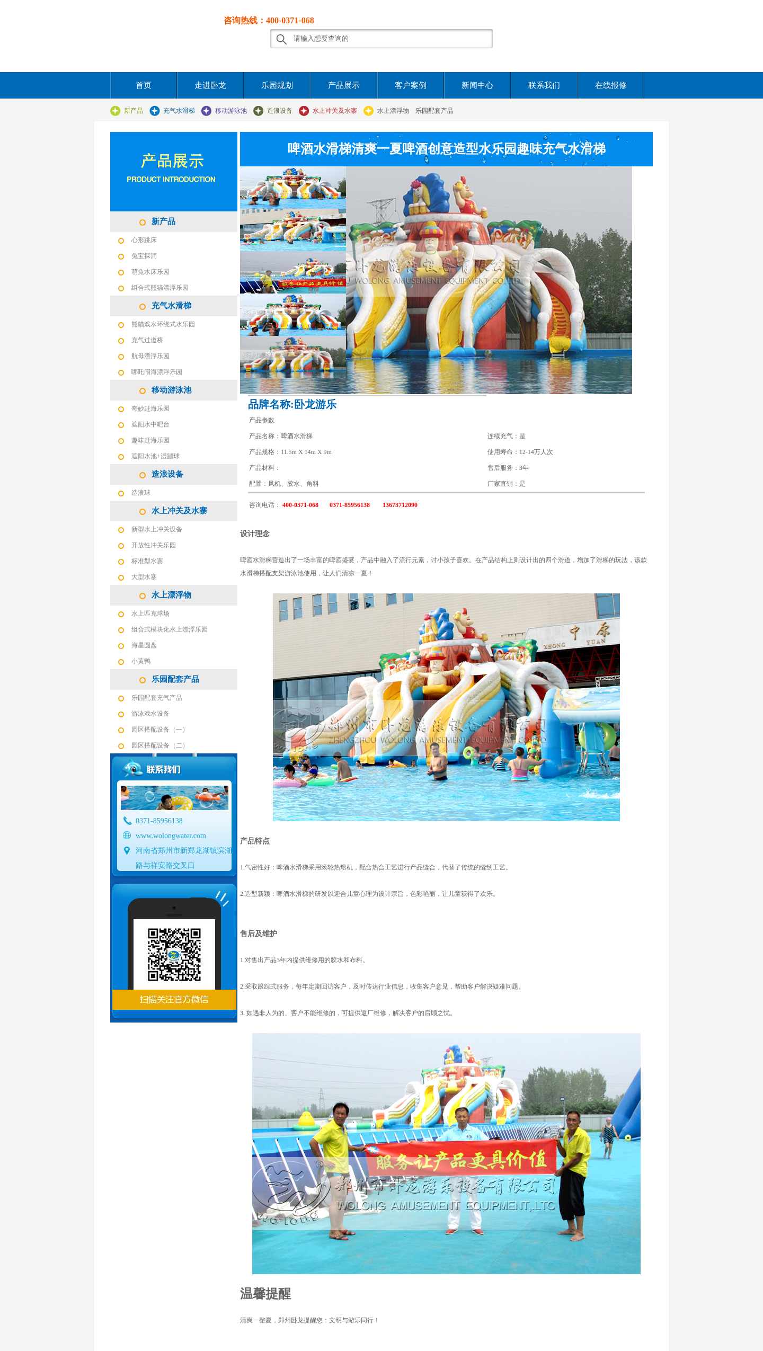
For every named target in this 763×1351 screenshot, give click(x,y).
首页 (144, 85)
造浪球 (140, 492)
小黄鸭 (140, 661)
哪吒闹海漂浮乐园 (156, 372)
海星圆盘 (144, 645)
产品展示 (344, 85)
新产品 (133, 110)
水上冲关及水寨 (335, 110)
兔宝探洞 (144, 256)
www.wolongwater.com (171, 836)
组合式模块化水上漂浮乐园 (169, 629)
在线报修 (611, 85)
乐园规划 (277, 85)
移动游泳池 (231, 110)
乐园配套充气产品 (156, 697)
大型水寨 (144, 577)
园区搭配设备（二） (160, 745)
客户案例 (411, 85)
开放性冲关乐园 (153, 545)
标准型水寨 (147, 561)
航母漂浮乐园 (150, 356)
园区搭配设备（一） (160, 729)
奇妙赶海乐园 (150, 408)
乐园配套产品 (434, 110)
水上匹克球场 (150, 613)
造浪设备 (279, 110)
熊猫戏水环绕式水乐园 (163, 324)
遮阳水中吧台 (150, 424)
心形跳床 (144, 240)
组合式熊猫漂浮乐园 (160, 287)
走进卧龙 (210, 85)
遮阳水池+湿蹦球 (155, 456)
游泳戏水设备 (150, 713)
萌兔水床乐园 (150, 271)
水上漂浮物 (393, 110)
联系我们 (544, 85)
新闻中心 (477, 85)
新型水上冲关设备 (156, 529)
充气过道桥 (147, 340)
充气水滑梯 (179, 110)
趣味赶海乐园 (150, 440)
